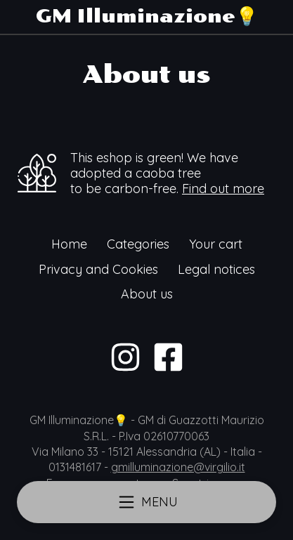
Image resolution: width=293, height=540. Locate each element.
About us (147, 294)
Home (69, 244)
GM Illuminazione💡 (147, 16)
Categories (138, 244)
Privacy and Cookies (98, 269)
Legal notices (216, 269)
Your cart (215, 244)
